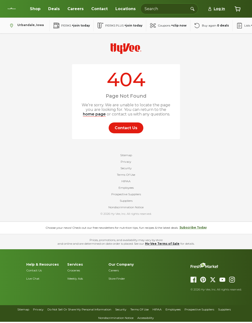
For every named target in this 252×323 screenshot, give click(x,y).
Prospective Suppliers (126, 195)
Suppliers (126, 201)
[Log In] (216, 9)
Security (126, 169)
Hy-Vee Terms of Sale (162, 244)
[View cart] (237, 9)
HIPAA (126, 182)
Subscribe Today (193, 228)
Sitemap (126, 156)
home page (94, 114)
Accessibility (145, 319)
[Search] (192, 9)
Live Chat (33, 280)
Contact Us (34, 271)
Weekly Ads (75, 280)
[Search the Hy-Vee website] (169, 8)
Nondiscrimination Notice (126, 208)
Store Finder (116, 280)
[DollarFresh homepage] (218, 266)
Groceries (73, 271)
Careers (113, 271)
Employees (126, 188)
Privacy (126, 162)
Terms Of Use (126, 175)
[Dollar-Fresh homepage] (16, 9)
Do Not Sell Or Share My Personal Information (79, 310)
